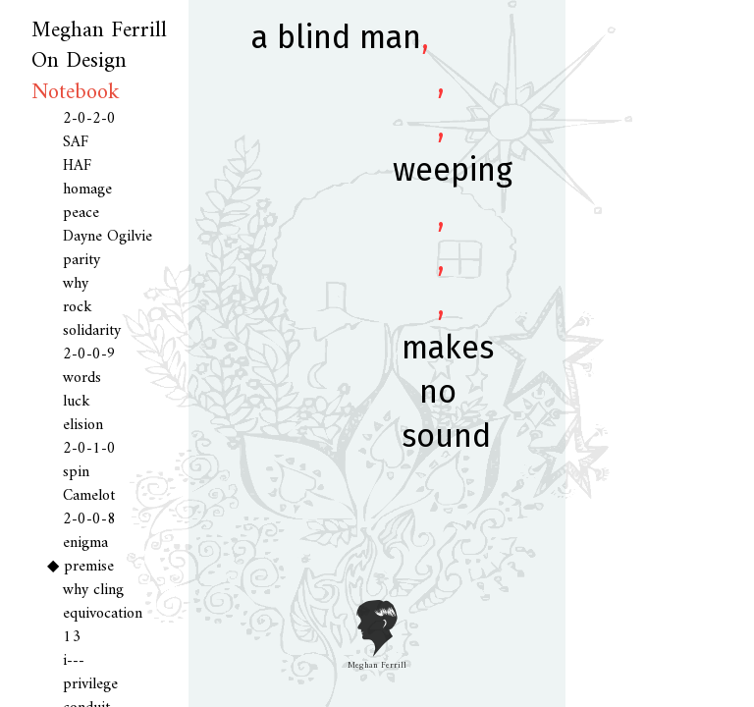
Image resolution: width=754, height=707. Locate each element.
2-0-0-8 (89, 519)
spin (76, 472)
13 (72, 637)
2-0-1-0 (89, 449)
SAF (75, 142)
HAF (77, 166)
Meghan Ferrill (99, 31)
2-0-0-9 (89, 354)
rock (77, 307)
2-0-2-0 (89, 119)
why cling (93, 590)
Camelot (89, 496)
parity (81, 260)
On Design (79, 61)
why (75, 284)
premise (89, 566)
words (82, 378)
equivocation (102, 614)
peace (81, 213)
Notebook (75, 93)
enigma (85, 543)
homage (87, 189)
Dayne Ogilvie (107, 236)
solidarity (92, 331)
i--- (73, 661)
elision (83, 425)
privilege (90, 684)
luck (76, 401)
